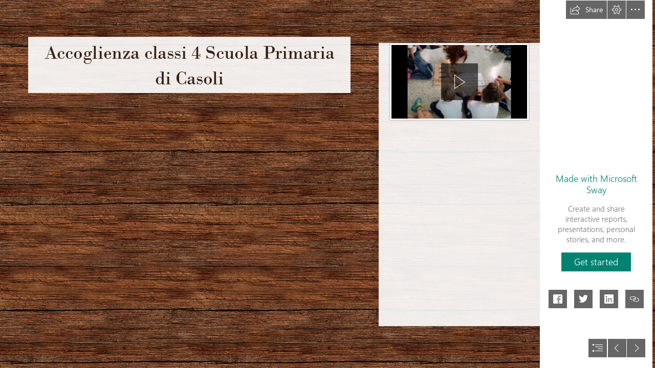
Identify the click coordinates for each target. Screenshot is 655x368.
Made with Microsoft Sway (596, 184)
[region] (459, 80)
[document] (327, 184)
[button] (586, 10)
